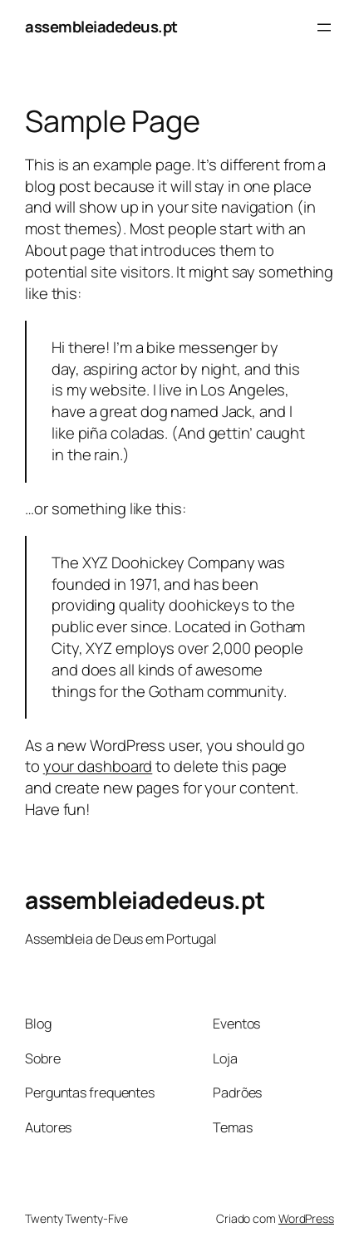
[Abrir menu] (324, 27)
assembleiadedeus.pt (101, 26)
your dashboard (98, 766)
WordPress (306, 1218)
